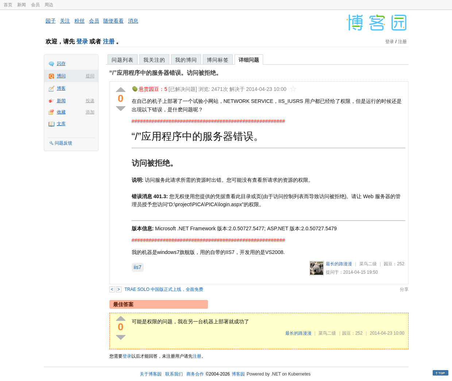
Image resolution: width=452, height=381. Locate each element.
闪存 (61, 63)
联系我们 (174, 374)
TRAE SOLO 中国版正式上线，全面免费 (163, 289)
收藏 (61, 112)
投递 (90, 100)
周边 (49, 4)
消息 (133, 21)
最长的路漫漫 (339, 263)
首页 (8, 4)
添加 (90, 112)
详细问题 (249, 60)
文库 (61, 123)
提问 (90, 75)
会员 (35, 4)
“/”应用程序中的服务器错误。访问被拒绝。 (165, 73)
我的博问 (186, 60)
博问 (61, 75)
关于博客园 (151, 374)
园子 (51, 21)
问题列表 (123, 60)
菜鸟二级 (368, 263)
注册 (109, 41)
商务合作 (195, 374)
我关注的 (154, 60)
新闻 (21, 4)
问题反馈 (63, 143)
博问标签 (218, 60)
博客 (61, 88)
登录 (82, 41)
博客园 (238, 374)
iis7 (138, 267)
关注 (65, 21)
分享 (404, 289)
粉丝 (79, 21)
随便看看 (113, 21)
